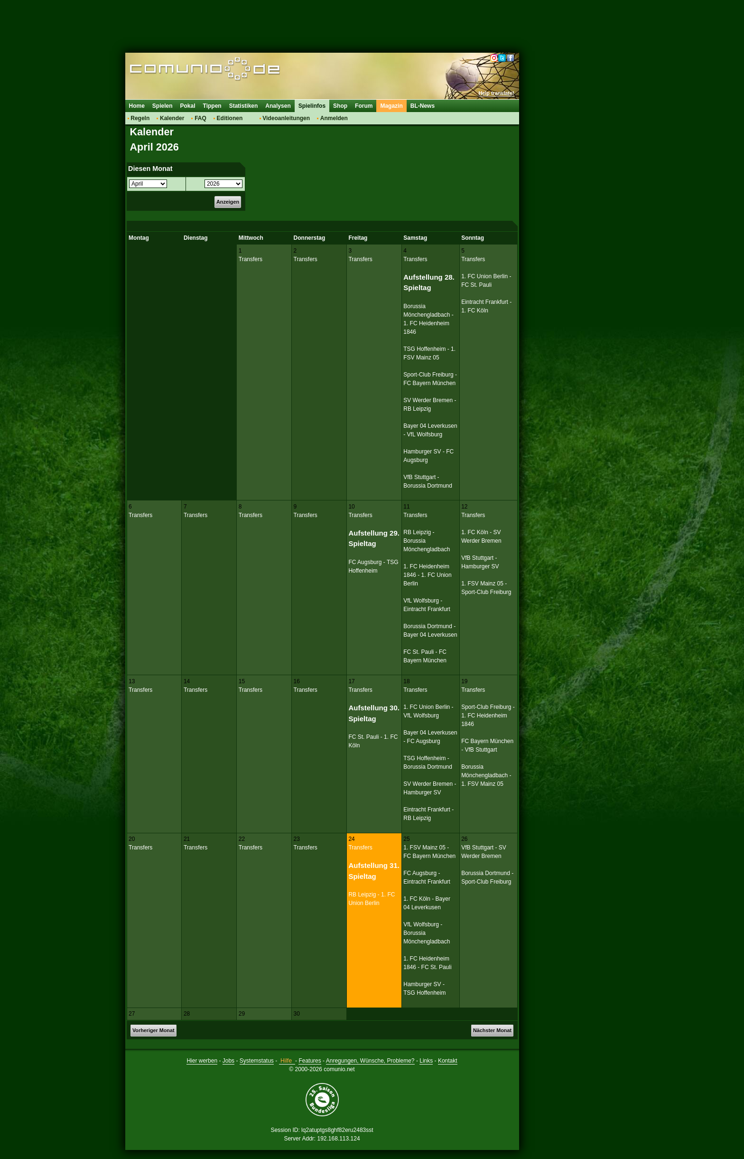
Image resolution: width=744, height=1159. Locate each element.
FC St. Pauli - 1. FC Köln (373, 741)
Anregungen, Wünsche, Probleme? (370, 1060)
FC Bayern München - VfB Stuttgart (487, 745)
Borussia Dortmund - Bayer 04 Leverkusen (430, 630)
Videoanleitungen (286, 118)
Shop (340, 106)
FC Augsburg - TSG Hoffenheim (373, 566)
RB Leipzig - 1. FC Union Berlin (371, 898)
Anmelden (334, 118)
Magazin (391, 106)
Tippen (212, 106)
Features (309, 1060)
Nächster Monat (492, 1030)
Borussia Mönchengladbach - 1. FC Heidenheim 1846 (428, 319)
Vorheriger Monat (153, 1030)
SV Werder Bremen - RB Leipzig (429, 404)
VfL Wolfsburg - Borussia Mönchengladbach (426, 933)
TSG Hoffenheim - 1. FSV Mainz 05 (429, 353)
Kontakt (447, 1060)
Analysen (277, 106)
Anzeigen (227, 202)
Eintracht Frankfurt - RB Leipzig (428, 813)
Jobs (228, 1060)
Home (137, 106)
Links (426, 1060)
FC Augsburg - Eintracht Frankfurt (426, 877)
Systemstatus (257, 1060)
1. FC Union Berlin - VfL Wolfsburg (428, 711)
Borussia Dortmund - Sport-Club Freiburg (487, 877)
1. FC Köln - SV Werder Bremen (481, 536)
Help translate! (496, 93)
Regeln (139, 118)
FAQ (200, 118)
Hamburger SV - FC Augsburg (428, 455)
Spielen (162, 106)
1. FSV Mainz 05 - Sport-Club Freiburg (486, 587)
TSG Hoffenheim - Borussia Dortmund (427, 762)
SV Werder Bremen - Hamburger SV (429, 788)
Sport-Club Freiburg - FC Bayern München (430, 378)
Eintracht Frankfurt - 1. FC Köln (486, 306)
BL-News (422, 106)
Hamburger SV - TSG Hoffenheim (424, 988)
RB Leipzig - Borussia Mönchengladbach (426, 541)
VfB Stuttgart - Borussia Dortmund (427, 481)
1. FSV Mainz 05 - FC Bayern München (429, 851)
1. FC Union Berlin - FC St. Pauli (486, 280)
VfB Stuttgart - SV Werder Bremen (483, 851)
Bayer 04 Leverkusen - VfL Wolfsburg (430, 430)
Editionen (230, 118)
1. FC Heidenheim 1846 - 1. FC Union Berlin (427, 575)
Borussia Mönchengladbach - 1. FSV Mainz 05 (486, 775)
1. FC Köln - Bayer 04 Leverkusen (426, 903)
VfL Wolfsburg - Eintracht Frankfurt (426, 604)
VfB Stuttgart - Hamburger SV (480, 562)
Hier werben (201, 1060)
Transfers (250, 259)
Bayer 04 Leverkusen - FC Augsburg (430, 736)
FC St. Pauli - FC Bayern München (424, 656)
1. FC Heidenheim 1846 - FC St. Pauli (427, 963)
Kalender (172, 118)
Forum (363, 106)
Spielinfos (312, 106)
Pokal (187, 106)
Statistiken (243, 106)
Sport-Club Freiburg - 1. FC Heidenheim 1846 (488, 715)
